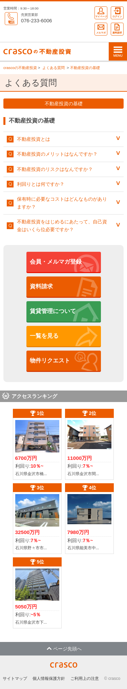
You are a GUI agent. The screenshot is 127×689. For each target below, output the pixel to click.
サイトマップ (15, 678)
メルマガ (101, 28)
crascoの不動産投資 (20, 68)
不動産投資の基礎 (85, 68)
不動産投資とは (33, 139)
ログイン (117, 12)
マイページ (101, 12)
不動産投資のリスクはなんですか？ (55, 169)
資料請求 (117, 28)
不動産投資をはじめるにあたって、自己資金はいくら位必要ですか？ (62, 225)
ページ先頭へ (64, 648)
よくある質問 (53, 68)
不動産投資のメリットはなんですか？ (57, 154)
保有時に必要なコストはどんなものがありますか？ (62, 202)
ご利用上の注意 (84, 678)
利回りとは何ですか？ (40, 184)
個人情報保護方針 (49, 678)
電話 (11, 18)
